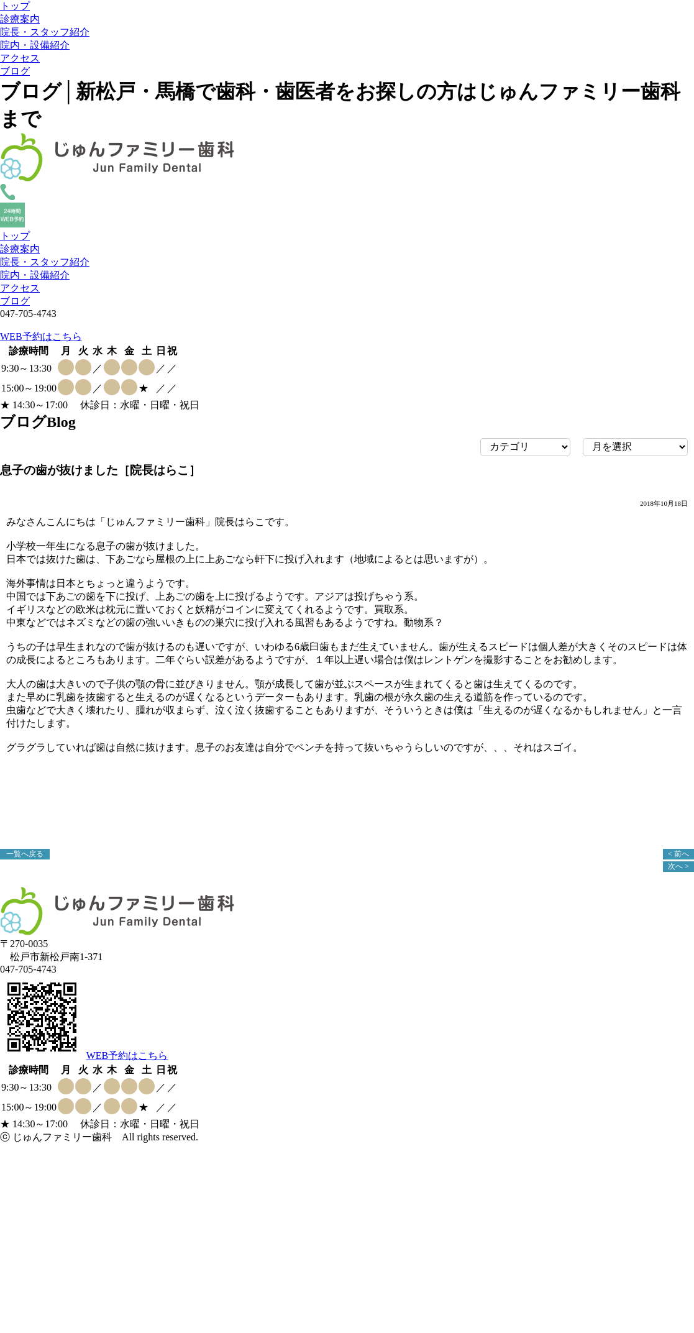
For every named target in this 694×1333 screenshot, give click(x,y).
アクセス (20, 58)
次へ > (678, 866)
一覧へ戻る (24, 854)
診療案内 (20, 19)
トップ (15, 6)
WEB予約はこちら (41, 336)
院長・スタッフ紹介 (44, 32)
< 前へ (678, 854)
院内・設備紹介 (35, 45)
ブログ (15, 71)
